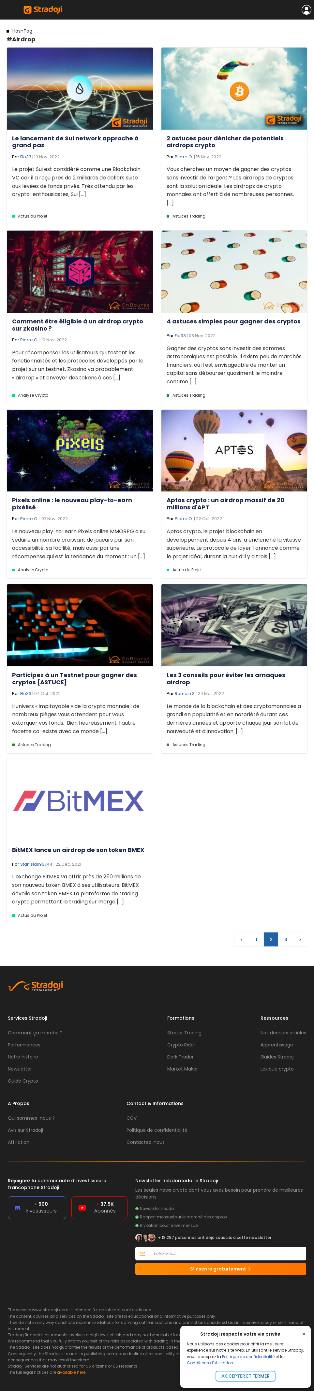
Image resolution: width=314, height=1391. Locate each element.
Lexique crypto (277, 1069)
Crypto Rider (181, 1045)
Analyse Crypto (33, 395)
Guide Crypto (23, 1081)
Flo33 (25, 157)
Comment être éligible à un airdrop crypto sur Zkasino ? (77, 325)
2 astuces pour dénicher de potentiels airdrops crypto (225, 141)
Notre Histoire (23, 1057)
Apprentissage (277, 1045)
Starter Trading (184, 1032)
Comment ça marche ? (35, 1032)
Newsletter (20, 1069)
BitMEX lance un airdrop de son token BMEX (78, 850)
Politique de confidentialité (248, 1356)
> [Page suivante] (300, 939)
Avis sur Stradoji (25, 1130)
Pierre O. (184, 157)
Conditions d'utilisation (210, 1363)
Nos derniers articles (283, 1032)
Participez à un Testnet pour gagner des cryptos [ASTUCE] (74, 678)
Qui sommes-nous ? (31, 1118)
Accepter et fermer (245, 1376)
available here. (71, 1372)
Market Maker (182, 1069)
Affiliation (18, 1142)
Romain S (185, 693)
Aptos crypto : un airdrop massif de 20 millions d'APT (225, 503)
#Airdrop (21, 35)
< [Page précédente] (241, 939)
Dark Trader (180, 1057)
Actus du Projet (32, 216)
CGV (132, 1118)
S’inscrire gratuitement (221, 1269)
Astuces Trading (188, 216)
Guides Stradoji (277, 1057)
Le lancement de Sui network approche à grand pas (75, 141)
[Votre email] (227, 1253)
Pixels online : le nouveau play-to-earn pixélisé (72, 503)
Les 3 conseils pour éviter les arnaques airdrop (226, 678)
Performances (24, 1045)
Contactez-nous (146, 1142)
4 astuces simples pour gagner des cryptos (234, 321)
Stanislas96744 (36, 864)
